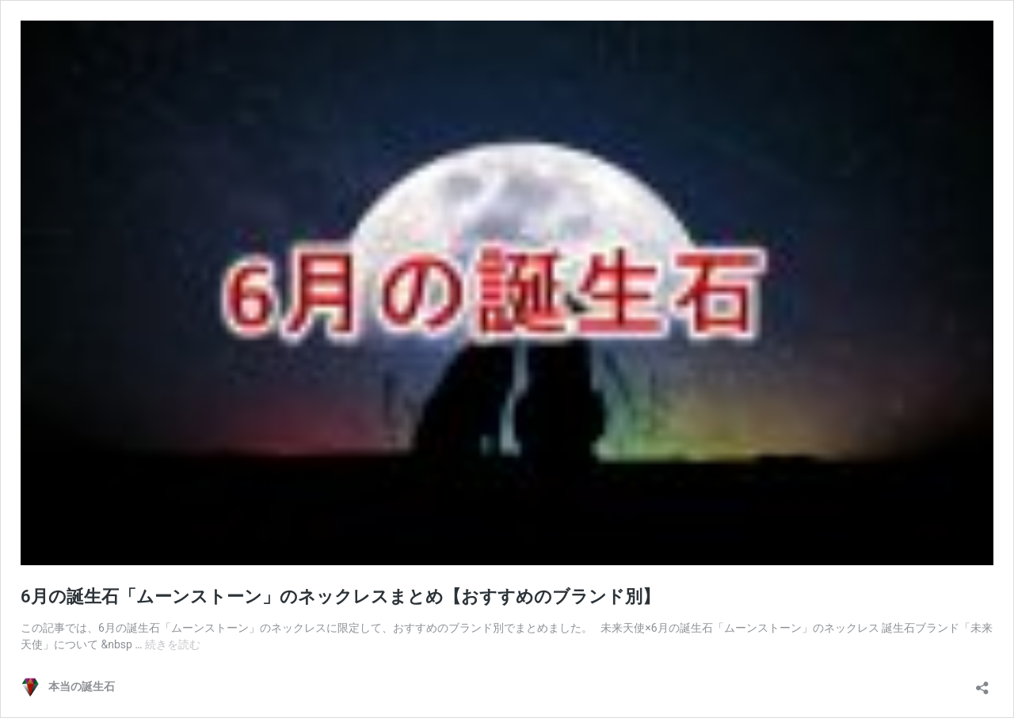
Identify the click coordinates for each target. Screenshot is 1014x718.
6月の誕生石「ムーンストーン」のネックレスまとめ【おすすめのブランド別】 (340, 596)
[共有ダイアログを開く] (982, 683)
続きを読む (172, 644)
